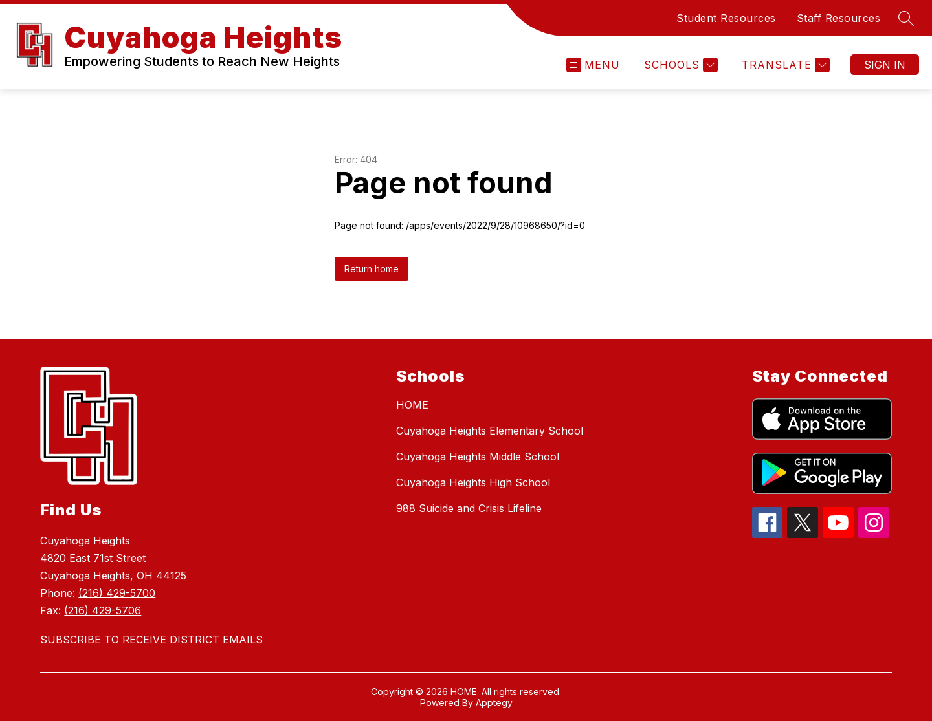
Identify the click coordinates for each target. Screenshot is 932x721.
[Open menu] (593, 65)
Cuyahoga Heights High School (473, 482)
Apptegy (494, 702)
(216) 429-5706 (102, 610)
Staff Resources (839, 18)
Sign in (884, 64)
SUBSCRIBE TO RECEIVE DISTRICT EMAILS (151, 639)
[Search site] (906, 18)
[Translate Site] (784, 65)
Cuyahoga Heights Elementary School (489, 430)
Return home (371, 268)
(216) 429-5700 (116, 592)
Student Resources (726, 18)
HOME (412, 404)
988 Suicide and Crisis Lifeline (469, 508)
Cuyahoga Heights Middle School (477, 456)
